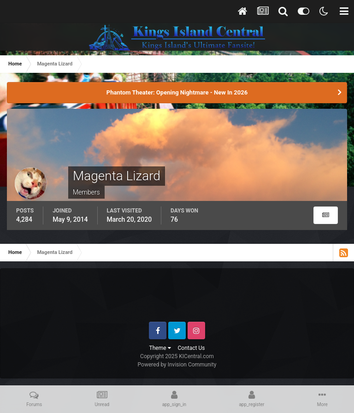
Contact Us (191, 348)
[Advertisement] (177, 298)
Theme (160, 348)
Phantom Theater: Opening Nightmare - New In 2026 (177, 92)
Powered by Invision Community (177, 364)
